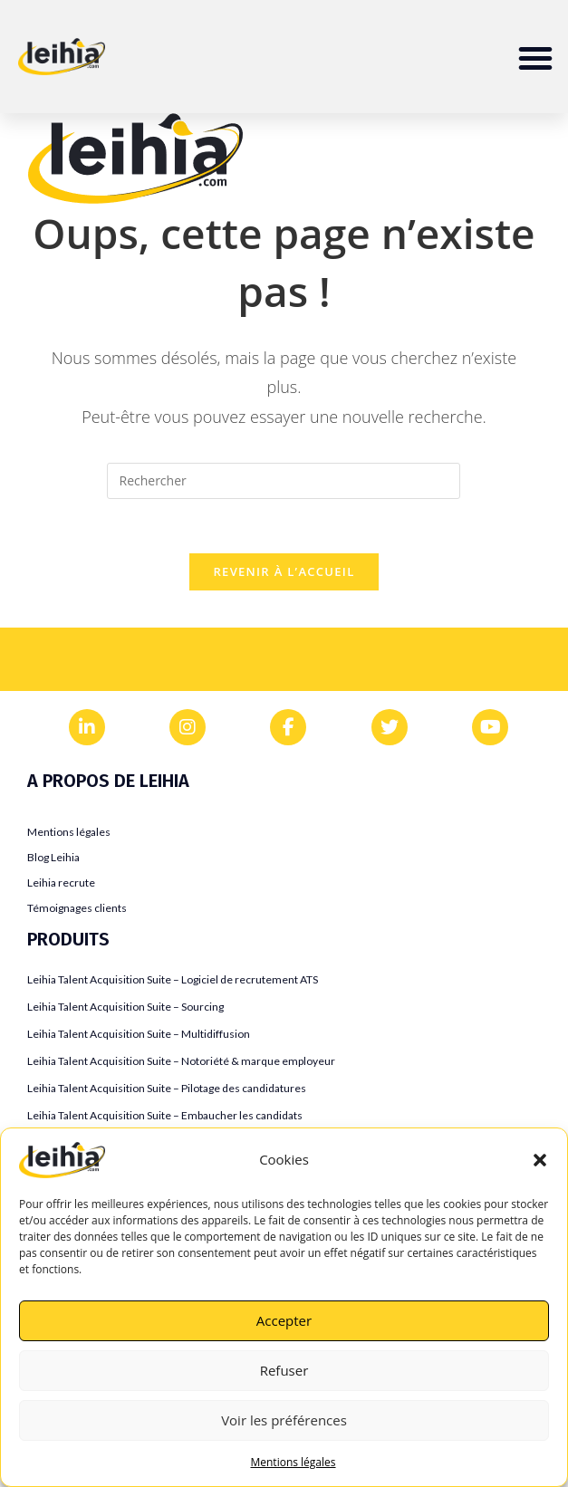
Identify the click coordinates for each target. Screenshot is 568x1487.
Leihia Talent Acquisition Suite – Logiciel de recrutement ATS (172, 979)
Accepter (284, 1320)
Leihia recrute (61, 882)
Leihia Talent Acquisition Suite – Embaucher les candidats (165, 1115)
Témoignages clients (77, 908)
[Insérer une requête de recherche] (283, 481)
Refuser (284, 1370)
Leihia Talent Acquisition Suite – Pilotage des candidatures (166, 1088)
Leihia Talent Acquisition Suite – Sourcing (125, 1006)
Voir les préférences (284, 1420)
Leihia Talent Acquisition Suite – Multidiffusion (138, 1034)
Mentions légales (292, 1462)
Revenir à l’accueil (283, 572)
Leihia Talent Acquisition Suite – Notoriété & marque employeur (181, 1061)
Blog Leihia (53, 857)
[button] (540, 1160)
